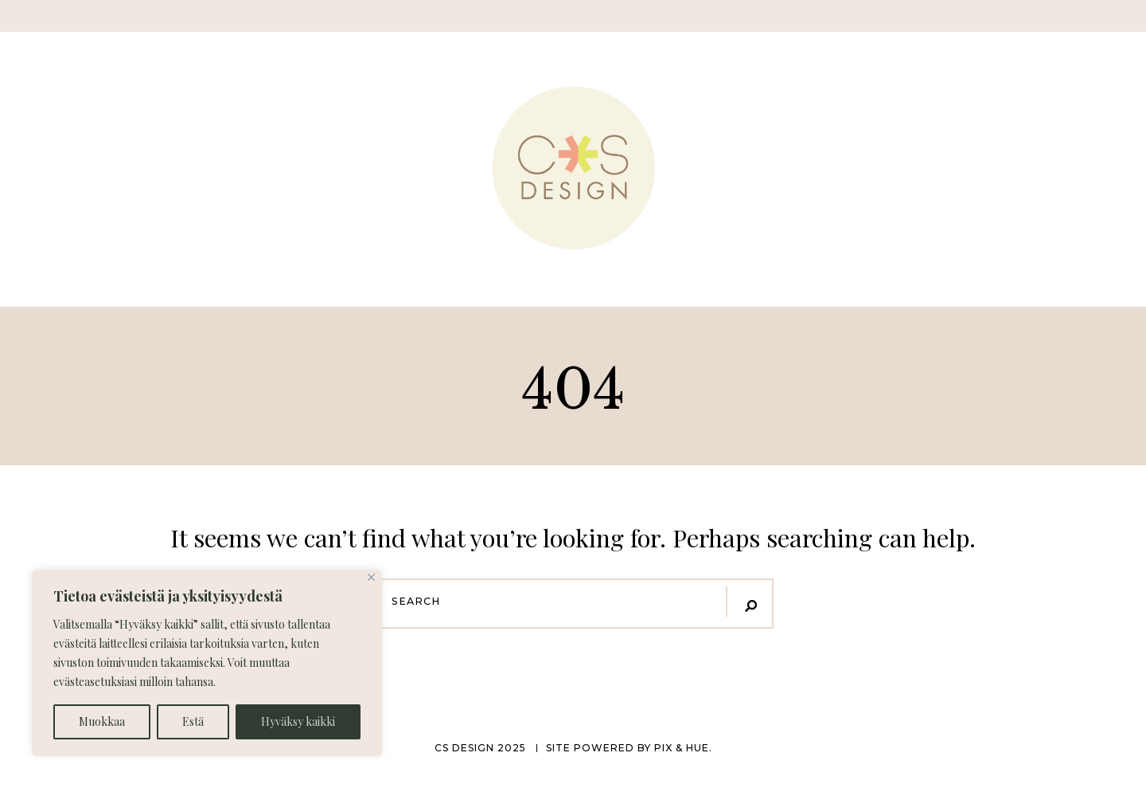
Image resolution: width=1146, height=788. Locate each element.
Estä (193, 721)
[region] (207, 663)
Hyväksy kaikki (298, 721)
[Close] (371, 577)
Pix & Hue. (683, 748)
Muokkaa (102, 721)
